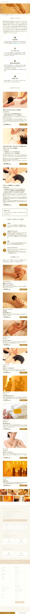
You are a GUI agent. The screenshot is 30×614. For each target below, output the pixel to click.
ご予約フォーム (16, 43)
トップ (4, 14)
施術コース (7, 14)
